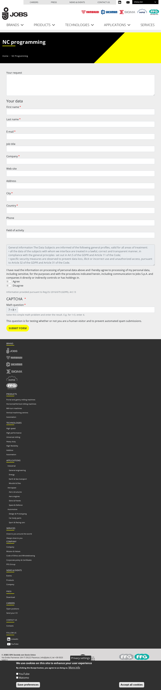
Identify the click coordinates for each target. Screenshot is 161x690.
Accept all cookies (132, 687)
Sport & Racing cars (17, 522)
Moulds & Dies (15, 483)
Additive (9, 450)
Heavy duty (11, 441)
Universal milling (13, 437)
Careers (34, 2)
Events (9, 575)
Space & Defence (16, 505)
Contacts (9, 626)
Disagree (18, 285)
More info (74, 670)
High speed (11, 428)
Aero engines (14, 496)
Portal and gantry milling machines (20, 399)
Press (54, 2)
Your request (14, 72)
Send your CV (12, 613)
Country (11, 205)
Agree (16, 281)
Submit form (18, 328)
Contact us (104, 2)
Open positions (12, 609)
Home (5, 56)
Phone (10, 218)
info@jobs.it (46, 657)
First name (12, 107)
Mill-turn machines (14, 408)
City (8, 193)
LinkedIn (14, 639)
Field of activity (15, 230)
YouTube (14, 644)
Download (10, 597)
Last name (12, 119)
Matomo (24, 680)
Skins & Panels (15, 500)
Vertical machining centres (17, 412)
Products (10, 580)
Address (11, 181)
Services (147, 25)
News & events (77, 2)
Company (12, 156)
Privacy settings (80, 660)
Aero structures (15, 492)
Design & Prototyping (18, 514)
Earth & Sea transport (18, 479)
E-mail (10, 131)
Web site (11, 168)
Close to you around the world (19, 534)
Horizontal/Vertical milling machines (21, 404)
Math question (15, 305)
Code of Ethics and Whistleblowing (20, 555)
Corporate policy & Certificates (19, 560)
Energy (12, 474)
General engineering (17, 470)
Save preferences (28, 687)
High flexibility (12, 446)
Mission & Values (13, 551)
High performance (13, 433)
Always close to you (14, 538)
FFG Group (10, 564)
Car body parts (15, 518)
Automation (11, 417)
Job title (10, 144)
